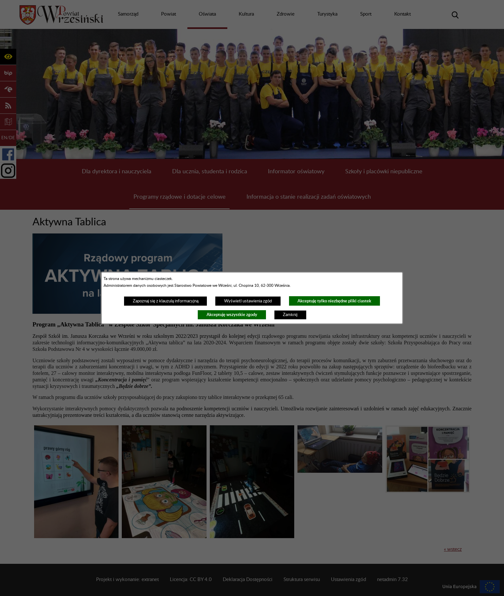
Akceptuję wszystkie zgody (232, 314)
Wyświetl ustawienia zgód (248, 301)
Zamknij (290, 314)
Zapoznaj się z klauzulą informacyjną (165, 301)
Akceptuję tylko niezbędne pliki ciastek (334, 300)
